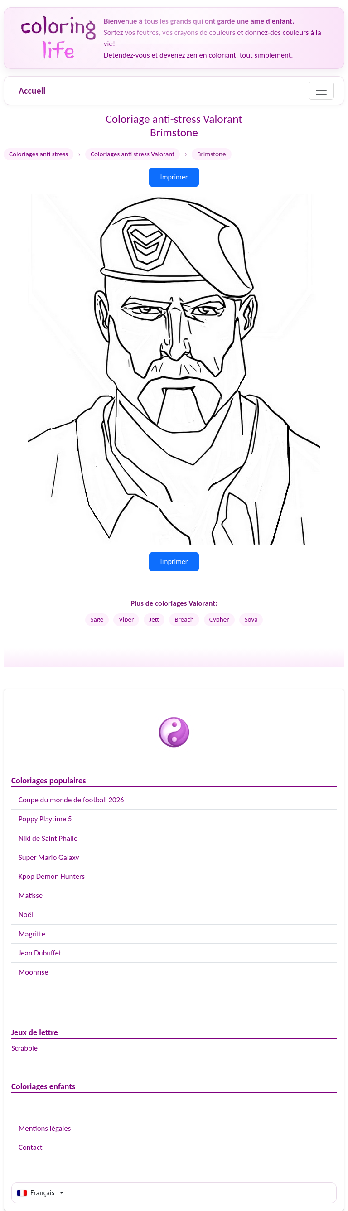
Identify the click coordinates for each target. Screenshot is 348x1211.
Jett (154, 619)
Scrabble (24, 1048)
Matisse (31, 895)
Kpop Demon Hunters (52, 876)
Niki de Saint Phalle (48, 838)
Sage (97, 619)
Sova (251, 619)
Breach (184, 619)
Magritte (32, 934)
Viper (126, 619)
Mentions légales (45, 1128)
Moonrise (33, 972)
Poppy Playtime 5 (45, 819)
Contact (31, 1147)
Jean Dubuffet (40, 953)
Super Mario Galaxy (49, 857)
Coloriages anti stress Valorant (132, 154)
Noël (26, 914)
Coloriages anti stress (38, 154)
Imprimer (174, 177)
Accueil (32, 90)
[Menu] (321, 91)
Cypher (219, 619)
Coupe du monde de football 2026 (71, 800)
